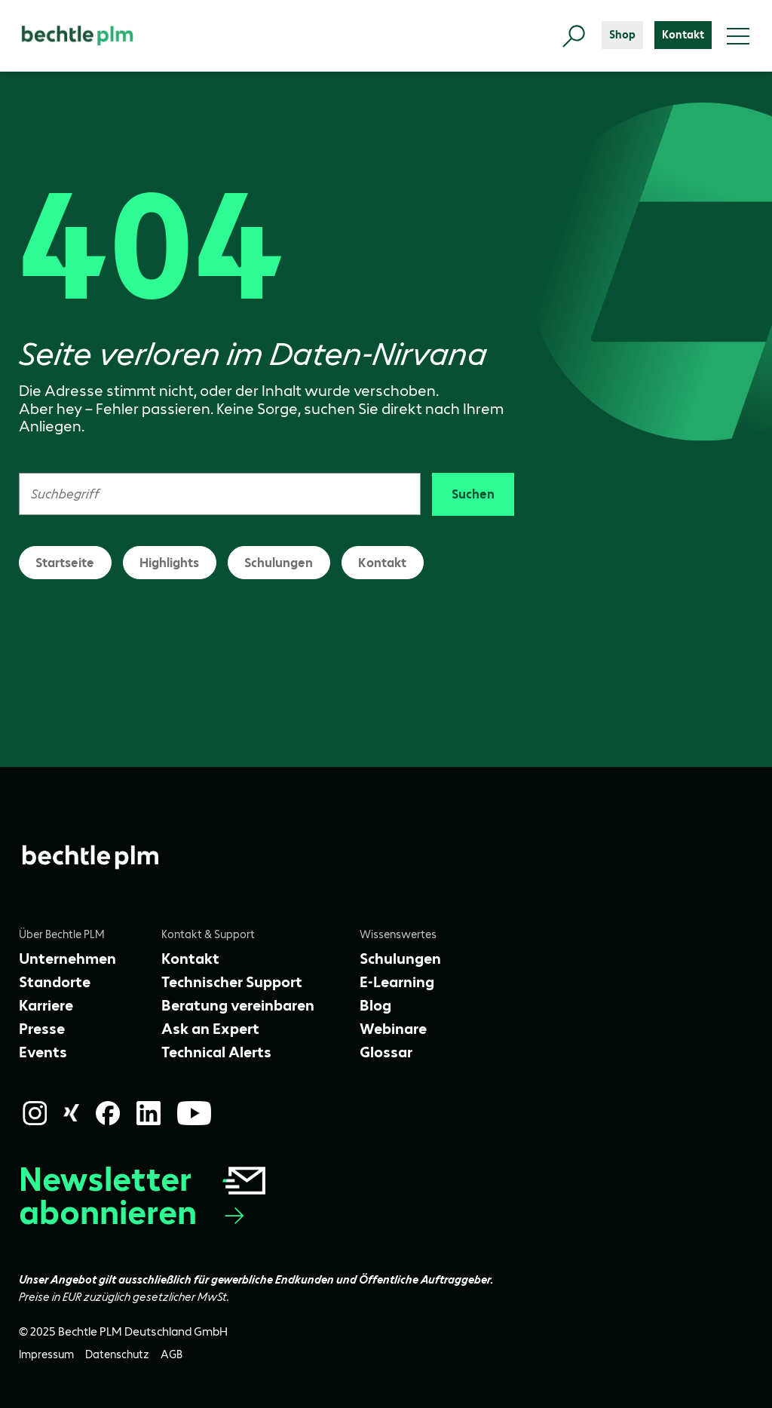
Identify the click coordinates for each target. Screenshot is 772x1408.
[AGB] (171, 1354)
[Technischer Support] (231, 982)
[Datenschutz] (117, 1354)
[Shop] (622, 35)
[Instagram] (35, 1113)
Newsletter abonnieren (143, 1196)
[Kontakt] (683, 35)
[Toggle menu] (738, 36)
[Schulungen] (400, 958)
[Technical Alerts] (216, 1052)
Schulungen (278, 562)
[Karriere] (46, 1005)
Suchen (473, 494)
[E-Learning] (397, 982)
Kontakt (382, 562)
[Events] (43, 1052)
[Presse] (42, 1029)
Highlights (169, 562)
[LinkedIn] (148, 1113)
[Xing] (71, 1112)
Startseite (64, 562)
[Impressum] (46, 1354)
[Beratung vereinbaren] (237, 1005)
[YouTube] (194, 1113)
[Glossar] (386, 1052)
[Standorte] (54, 982)
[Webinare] (393, 1029)
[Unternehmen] (67, 958)
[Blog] (375, 1005)
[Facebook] (108, 1113)
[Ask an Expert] (210, 1029)
